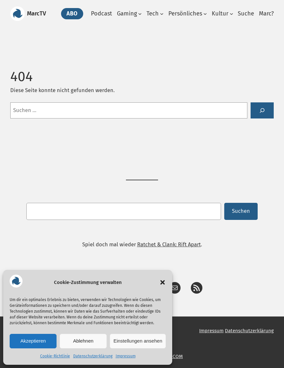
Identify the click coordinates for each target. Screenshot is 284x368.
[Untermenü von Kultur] (231, 13)
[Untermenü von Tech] (162, 13)
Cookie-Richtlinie (55, 356)
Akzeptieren (33, 341)
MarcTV (36, 13)
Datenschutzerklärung (92, 356)
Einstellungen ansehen (137, 341)
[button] (162, 282)
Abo (72, 13)
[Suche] (262, 110)
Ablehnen (83, 341)
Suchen (241, 211)
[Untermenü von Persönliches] (205, 13)
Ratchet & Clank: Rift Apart (169, 244)
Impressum (126, 356)
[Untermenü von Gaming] (140, 13)
